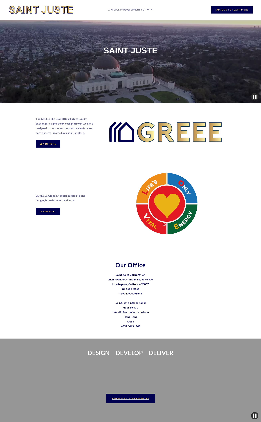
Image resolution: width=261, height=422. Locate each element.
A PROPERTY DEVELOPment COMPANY (130, 10)
